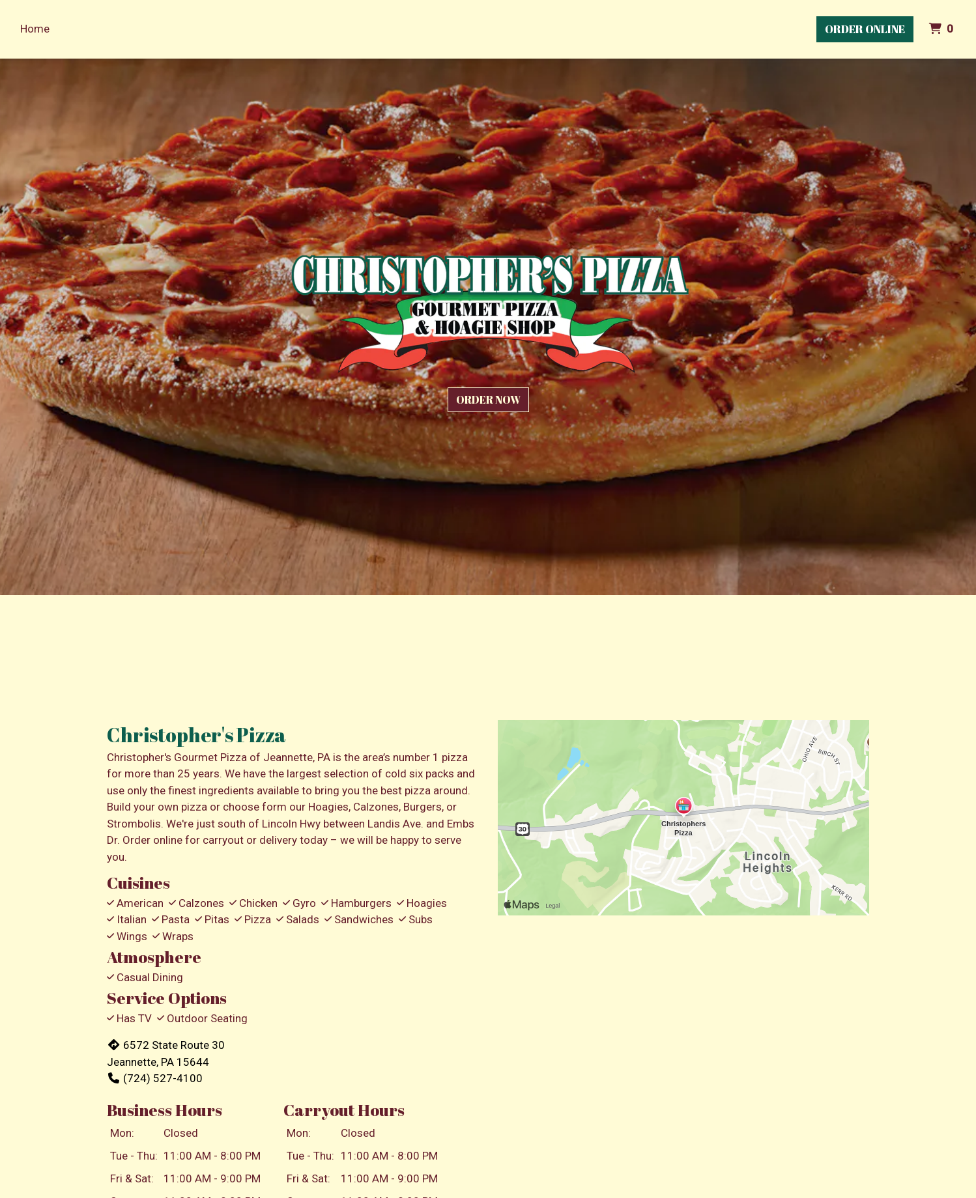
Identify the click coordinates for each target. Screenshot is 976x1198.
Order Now (488, 400)
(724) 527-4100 (155, 1078)
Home (35, 28)
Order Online (865, 28)
